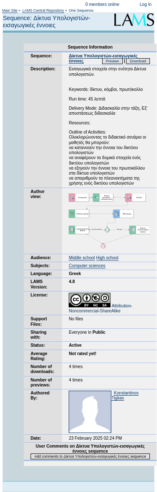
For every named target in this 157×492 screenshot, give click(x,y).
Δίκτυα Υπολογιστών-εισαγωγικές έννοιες (103, 58)
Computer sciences (87, 265)
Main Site (10, 10)
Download (138, 61)
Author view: (37, 194)
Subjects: (40, 265)
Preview (112, 61)
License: (39, 295)
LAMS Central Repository (43, 10)
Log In (146, 4)
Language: (41, 273)
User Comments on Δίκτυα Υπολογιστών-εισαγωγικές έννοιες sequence (90, 448)
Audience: (41, 257)
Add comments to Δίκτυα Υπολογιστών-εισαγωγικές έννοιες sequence (90, 456)
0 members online (102, 4)
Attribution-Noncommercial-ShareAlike (100, 308)
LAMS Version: (39, 284)
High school (107, 257)
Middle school (82, 257)
